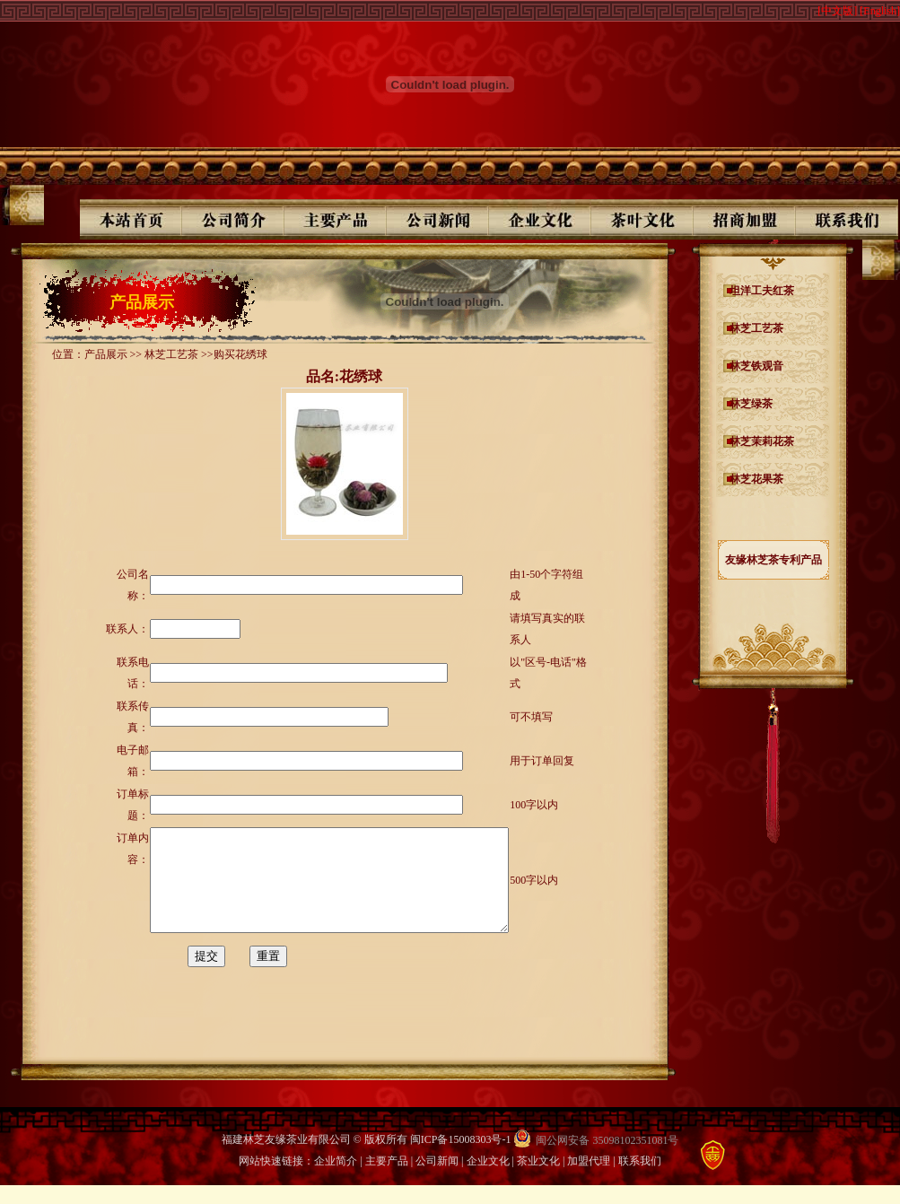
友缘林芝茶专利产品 (773, 560)
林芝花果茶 (756, 479)
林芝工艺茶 (756, 328)
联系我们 (639, 1179)
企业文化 (488, 1179)
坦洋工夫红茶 (762, 290)
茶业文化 (538, 1179)
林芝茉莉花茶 (762, 441)
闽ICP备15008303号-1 (460, 1158)
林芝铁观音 (756, 366)
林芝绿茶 (751, 403)
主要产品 (386, 1179)
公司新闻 (437, 1179)
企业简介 (335, 1179)
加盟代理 (588, 1179)
